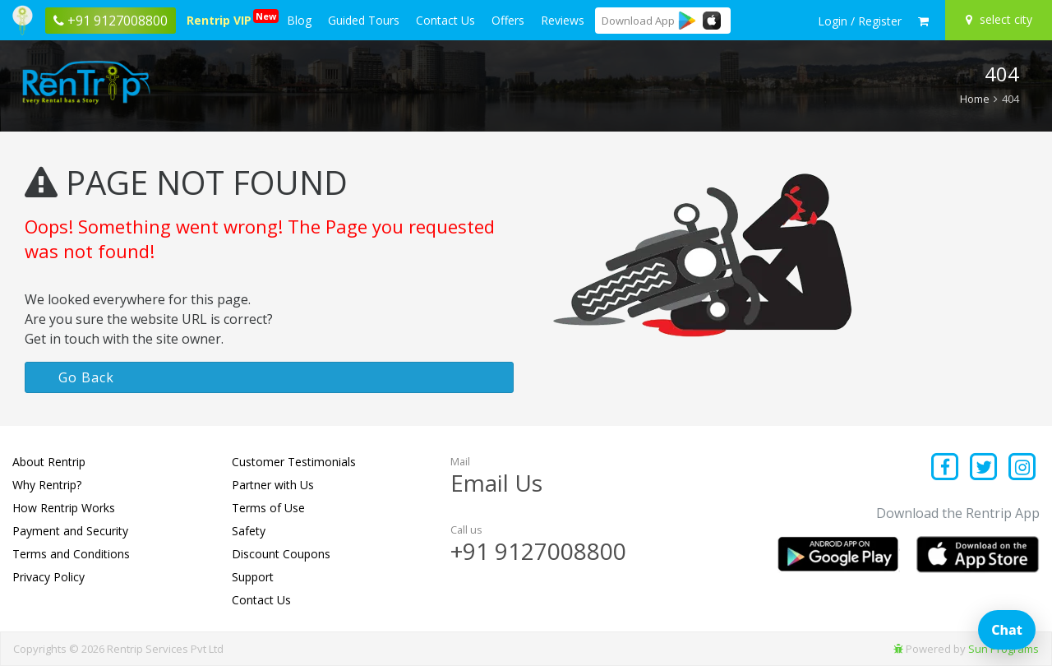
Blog (299, 20)
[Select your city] (1001, 19)
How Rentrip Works (63, 508)
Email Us (496, 482)
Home (975, 98)
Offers (507, 20)
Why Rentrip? (46, 485)
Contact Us (445, 20)
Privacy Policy (48, 577)
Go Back (86, 377)
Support (253, 577)
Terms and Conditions (71, 554)
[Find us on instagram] (1022, 468)
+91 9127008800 (538, 551)
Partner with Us (273, 485)
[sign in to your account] (859, 21)
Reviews (562, 20)
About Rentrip (48, 461)
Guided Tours (363, 20)
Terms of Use (268, 508)
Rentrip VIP (222, 18)
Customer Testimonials (294, 461)
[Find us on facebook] (945, 468)
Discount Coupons (281, 554)
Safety (248, 531)
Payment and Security (70, 531)
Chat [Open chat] (1006, 630)
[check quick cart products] (923, 21)
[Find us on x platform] (984, 468)
